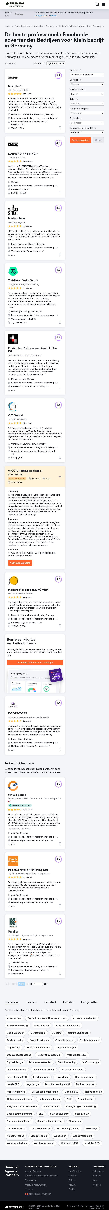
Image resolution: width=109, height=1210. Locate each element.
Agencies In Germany (44, 26)
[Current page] (38, 984)
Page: (30, 984)
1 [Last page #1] (46, 984)
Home (7, 26)
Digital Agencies (22, 26)
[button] (55, 63)
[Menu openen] (103, 4)
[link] (97, 4)
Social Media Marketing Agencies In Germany (80, 26)
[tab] (12, 1002)
